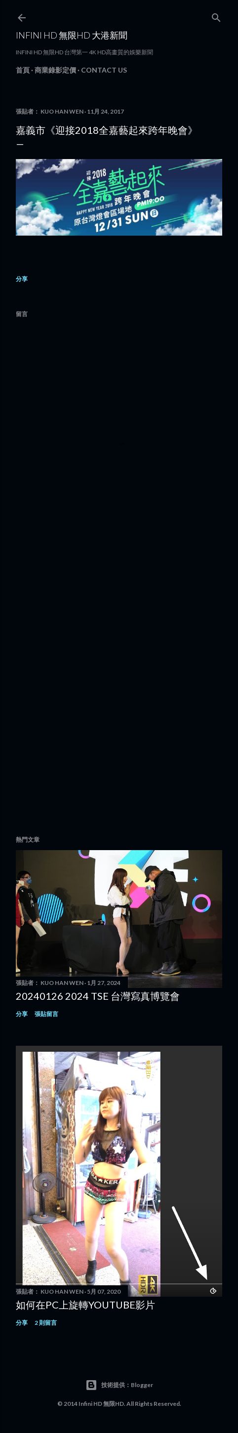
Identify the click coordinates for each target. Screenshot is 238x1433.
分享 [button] (22, 279)
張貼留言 (46, 1014)
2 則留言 (46, 1322)
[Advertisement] (119, 692)
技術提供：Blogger (119, 1385)
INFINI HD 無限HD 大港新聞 (71, 35)
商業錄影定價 (55, 70)
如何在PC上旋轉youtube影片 (85, 1304)
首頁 (23, 70)
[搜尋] (216, 15)
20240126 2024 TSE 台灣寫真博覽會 (98, 996)
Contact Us (104, 70)
